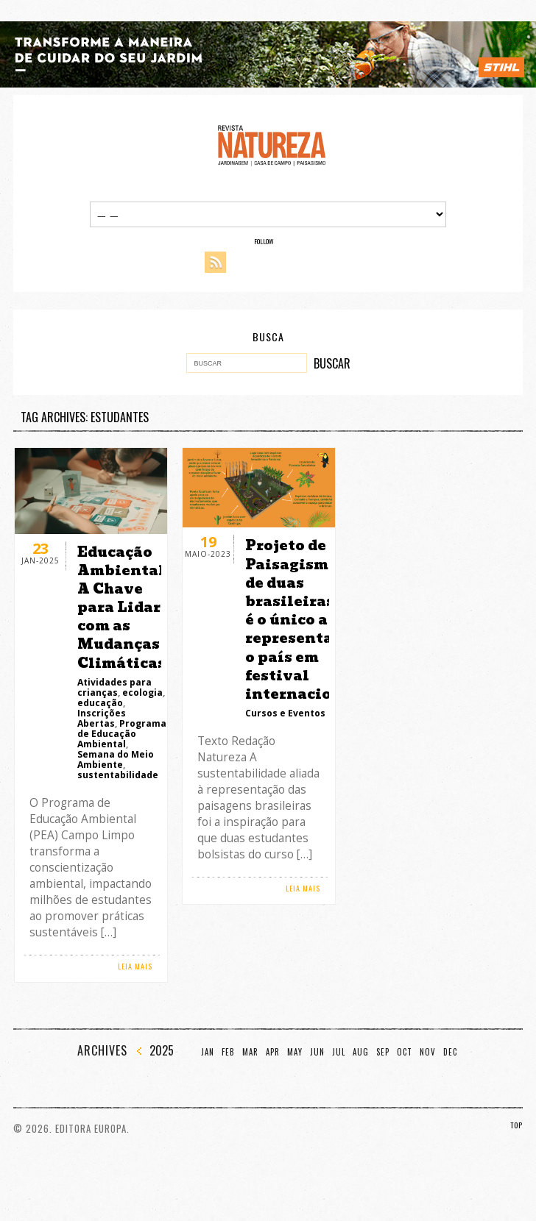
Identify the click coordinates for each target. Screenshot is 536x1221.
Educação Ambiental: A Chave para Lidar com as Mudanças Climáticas (123, 607)
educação (100, 703)
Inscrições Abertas (101, 718)
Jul (338, 1052)
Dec (450, 1052)
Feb (228, 1052)
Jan (207, 1052)
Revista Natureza (271, 144)
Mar (250, 1052)
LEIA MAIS (135, 966)
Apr (273, 1052)
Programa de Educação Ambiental (121, 733)
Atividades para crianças (114, 687)
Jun (317, 1052)
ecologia (142, 692)
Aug (361, 1052)
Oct (404, 1052)
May (295, 1052)
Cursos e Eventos (285, 713)
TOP (516, 1125)
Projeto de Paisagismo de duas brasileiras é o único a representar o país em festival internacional (302, 620)
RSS (215, 262)
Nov (428, 1052)
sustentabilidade (117, 775)
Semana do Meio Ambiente (115, 759)
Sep (382, 1052)
